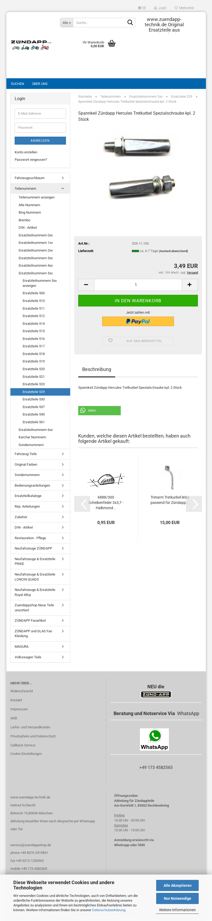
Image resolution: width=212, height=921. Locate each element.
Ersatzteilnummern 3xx (36, 258)
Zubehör (21, 517)
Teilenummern (25, 189)
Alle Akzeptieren (178, 885)
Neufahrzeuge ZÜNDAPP (33, 548)
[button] (142, 8)
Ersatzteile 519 (34, 361)
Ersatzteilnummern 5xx (36, 273)
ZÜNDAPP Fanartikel (30, 620)
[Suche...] (66, 22)
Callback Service (22, 745)
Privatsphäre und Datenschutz (33, 736)
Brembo (24, 220)
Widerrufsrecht (21, 691)
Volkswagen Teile (28, 657)
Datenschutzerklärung (108, 910)
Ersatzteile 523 (34, 384)
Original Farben (26, 464)
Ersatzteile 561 (34, 422)
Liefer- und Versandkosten (30, 727)
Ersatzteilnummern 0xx (36, 235)
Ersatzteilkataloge (28, 496)
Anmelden (40, 140)
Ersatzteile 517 (34, 346)
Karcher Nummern (32, 437)
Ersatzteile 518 (34, 354)
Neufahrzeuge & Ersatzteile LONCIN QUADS (35, 576)
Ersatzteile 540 (34, 414)
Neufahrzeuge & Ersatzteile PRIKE (35, 561)
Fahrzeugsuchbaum (29, 178)
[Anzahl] (138, 285)
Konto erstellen (26, 152)
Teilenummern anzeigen (37, 197)
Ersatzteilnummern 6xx (36, 430)
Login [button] (160, 8)
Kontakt (16, 700)
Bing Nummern (30, 212)
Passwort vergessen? (31, 160)
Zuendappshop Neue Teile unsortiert (34, 607)
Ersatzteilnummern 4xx (36, 265)
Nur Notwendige (177, 898)
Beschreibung (96, 369)
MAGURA (21, 646)
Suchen (17, 84)
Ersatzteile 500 (34, 293)
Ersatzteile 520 (34, 369)
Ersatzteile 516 (34, 339)
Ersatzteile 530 (34, 399)
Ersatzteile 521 (34, 377)
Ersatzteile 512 (34, 316)
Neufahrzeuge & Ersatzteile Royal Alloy (35, 592)
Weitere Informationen (177, 910)
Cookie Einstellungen (26, 754)
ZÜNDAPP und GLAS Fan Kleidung (33, 633)
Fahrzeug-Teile (26, 454)
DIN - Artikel (28, 228)
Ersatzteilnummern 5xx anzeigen (40, 283)
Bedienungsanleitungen (32, 485)
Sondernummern (31, 445)
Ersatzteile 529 (34, 392)
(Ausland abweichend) (173, 251)
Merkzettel (184, 8)
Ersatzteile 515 (34, 331)
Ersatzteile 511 (34, 308)
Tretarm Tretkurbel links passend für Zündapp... (170, 500)
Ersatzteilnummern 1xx (36, 243)
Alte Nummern (29, 205)
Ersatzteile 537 (34, 407)
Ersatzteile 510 (34, 301)
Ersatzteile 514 (34, 324)
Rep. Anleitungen (27, 506)
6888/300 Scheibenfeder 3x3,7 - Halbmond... (105, 502)
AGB (13, 718)
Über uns (40, 84)
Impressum (19, 709)
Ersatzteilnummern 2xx (36, 250)
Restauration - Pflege (30, 538)
